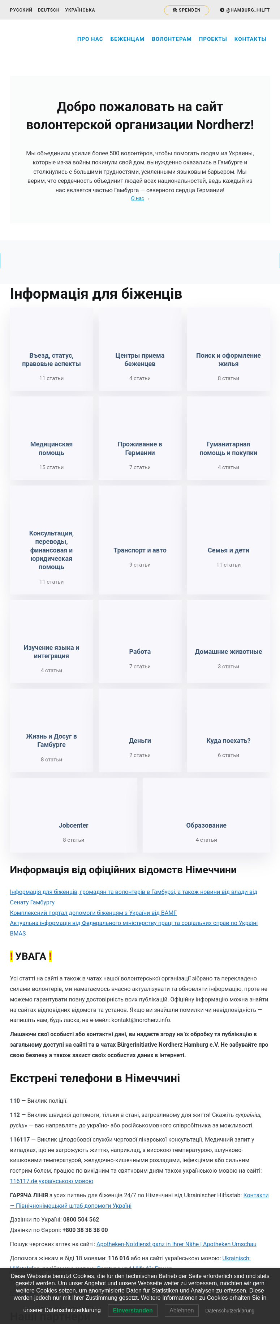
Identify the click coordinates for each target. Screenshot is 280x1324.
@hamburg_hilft (129, 1251)
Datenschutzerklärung (229, 1311)
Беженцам (128, 39)
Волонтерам (171, 39)
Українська (80, 10)
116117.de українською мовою (52, 1054)
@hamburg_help (129, 1243)
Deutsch (49, 10)
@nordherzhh (125, 1258)
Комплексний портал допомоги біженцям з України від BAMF (93, 785)
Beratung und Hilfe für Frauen (134, 1141)
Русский (21, 10)
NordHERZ (123, 1266)
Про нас (90, 39)
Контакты (250, 39)
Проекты (213, 39)
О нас (137, 198)
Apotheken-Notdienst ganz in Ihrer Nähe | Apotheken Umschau (176, 1117)
